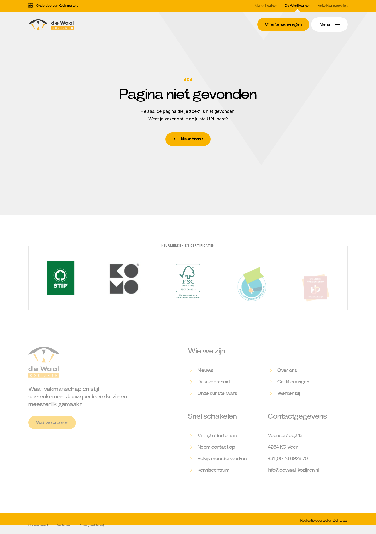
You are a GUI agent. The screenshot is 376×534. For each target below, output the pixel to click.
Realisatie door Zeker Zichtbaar (324, 523)
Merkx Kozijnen (266, 5)
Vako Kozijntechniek (333, 5)
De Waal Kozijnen (297, 5)
